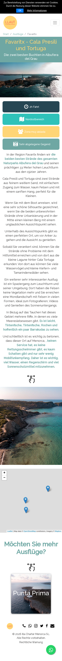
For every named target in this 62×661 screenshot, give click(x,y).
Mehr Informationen (37, 10)
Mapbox (58, 531)
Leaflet (10, 531)
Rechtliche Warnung (31, 642)
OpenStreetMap (30, 531)
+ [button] (4, 473)
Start (6, 34)
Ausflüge (18, 34)
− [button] (4, 477)
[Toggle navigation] (55, 23)
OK (19, 10)
